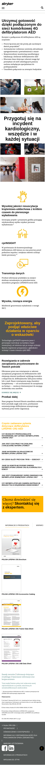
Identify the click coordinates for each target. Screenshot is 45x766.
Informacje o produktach (17, 525)
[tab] (22, 436)
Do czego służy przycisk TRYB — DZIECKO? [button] (21, 459)
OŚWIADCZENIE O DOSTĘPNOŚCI (16, 732)
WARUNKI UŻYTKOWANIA (13, 743)
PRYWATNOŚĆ (9, 728)
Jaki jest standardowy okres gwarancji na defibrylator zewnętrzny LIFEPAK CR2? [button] (22, 476)
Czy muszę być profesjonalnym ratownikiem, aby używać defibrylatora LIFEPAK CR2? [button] (20, 436)
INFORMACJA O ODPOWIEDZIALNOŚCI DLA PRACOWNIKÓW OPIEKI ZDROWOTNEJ (20, 736)
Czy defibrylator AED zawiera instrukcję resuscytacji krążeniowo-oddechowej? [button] (21, 484)
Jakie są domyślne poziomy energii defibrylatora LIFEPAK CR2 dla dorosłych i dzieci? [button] (22, 467)
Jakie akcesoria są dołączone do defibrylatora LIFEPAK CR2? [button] (17, 452)
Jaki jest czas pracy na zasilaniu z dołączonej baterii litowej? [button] (17, 445)
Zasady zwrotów (8, 674)
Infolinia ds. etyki (11, 760)
